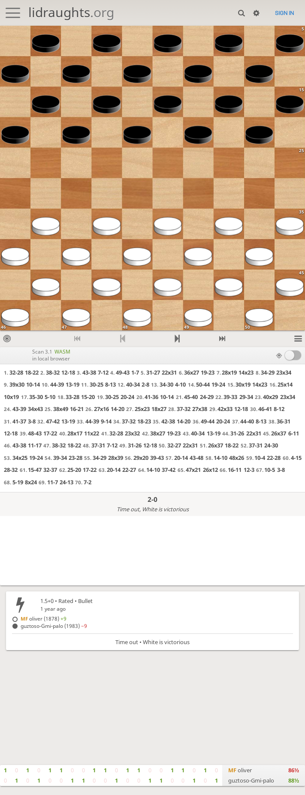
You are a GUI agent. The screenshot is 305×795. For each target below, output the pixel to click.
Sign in (284, 13)
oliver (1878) (43, 618)
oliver (240, 770)
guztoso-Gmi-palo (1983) (54, 626)
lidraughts (71, 12)
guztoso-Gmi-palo (251, 780)
